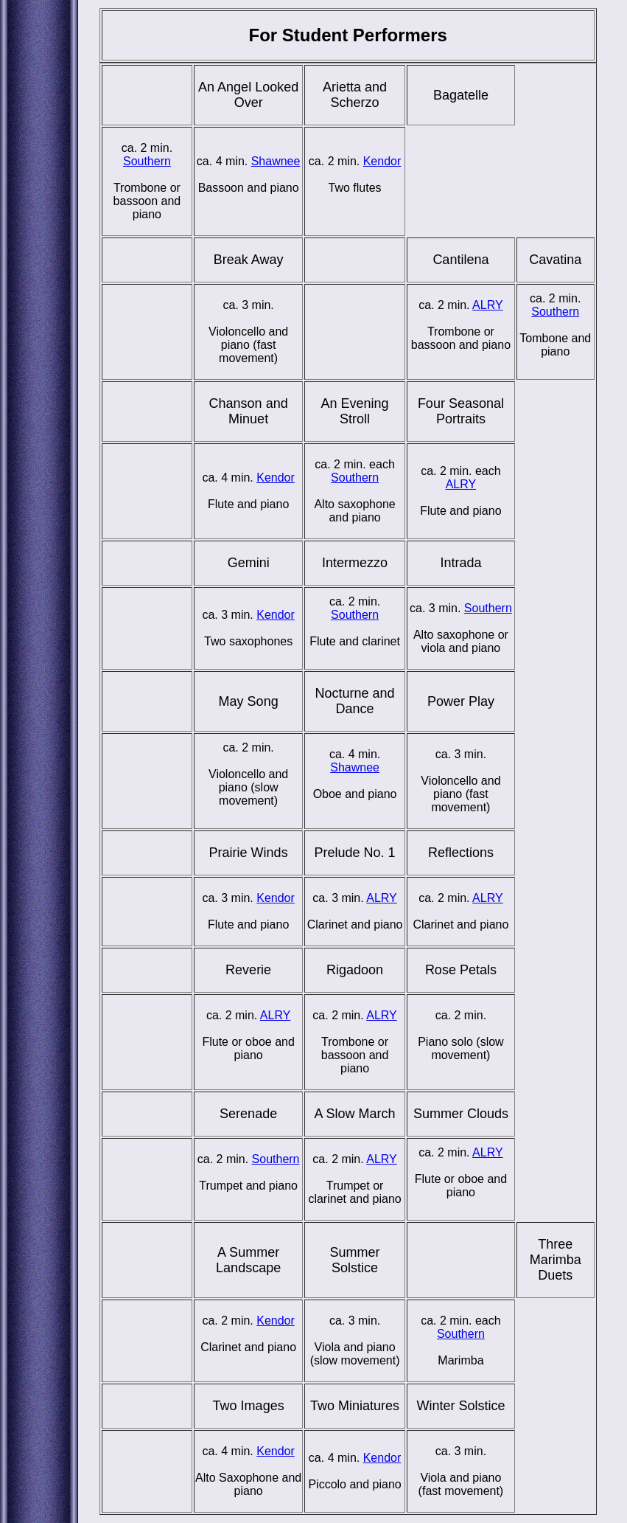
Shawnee (276, 161)
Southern (147, 161)
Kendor (382, 161)
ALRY (487, 305)
